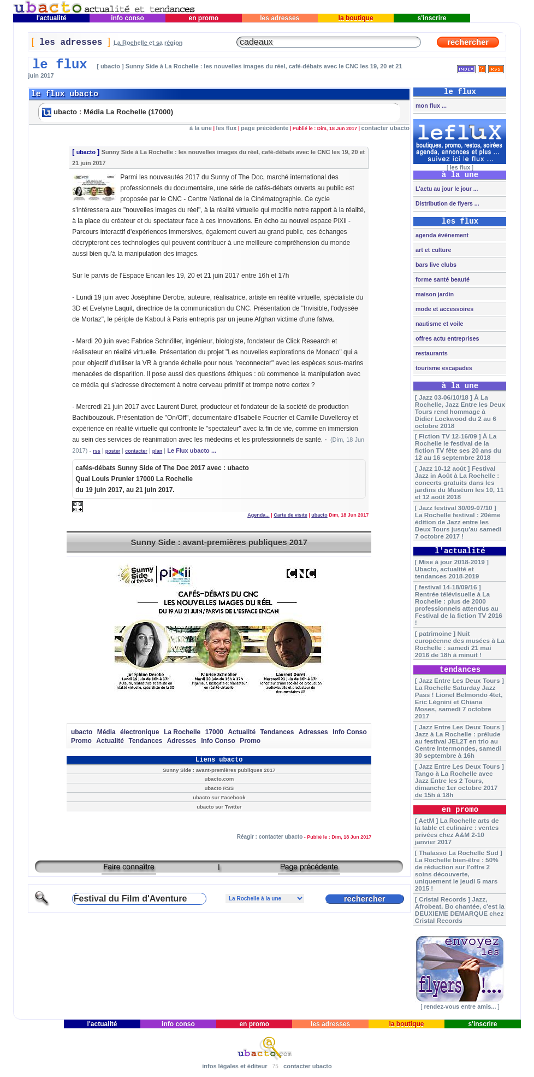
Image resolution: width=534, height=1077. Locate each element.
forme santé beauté (442, 279)
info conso (127, 18)
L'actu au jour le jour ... (446, 188)
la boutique (355, 18)
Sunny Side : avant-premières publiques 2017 (219, 542)
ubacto (86, 152)
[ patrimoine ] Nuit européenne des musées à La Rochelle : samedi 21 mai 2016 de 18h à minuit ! (460, 644)
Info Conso (350, 732)
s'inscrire (432, 18)
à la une (200, 128)
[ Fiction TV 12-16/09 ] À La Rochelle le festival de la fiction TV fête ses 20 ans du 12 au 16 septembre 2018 (458, 446)
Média (106, 732)
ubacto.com (219, 779)
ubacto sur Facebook (219, 797)
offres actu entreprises (446, 338)
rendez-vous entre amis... (459, 1006)
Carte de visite (290, 515)
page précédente (264, 128)
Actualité (242, 732)
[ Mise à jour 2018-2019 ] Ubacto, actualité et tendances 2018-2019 (452, 569)
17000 (214, 732)
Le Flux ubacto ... (191, 450)
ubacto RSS (219, 788)
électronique (139, 732)
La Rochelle (182, 732)
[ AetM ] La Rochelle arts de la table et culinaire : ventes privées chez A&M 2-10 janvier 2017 (457, 831)
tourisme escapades (443, 368)
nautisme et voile (439, 323)
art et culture (432, 250)
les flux (226, 128)
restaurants (431, 353)
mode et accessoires (443, 309)
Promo (81, 741)
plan (157, 451)
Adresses (313, 732)
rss (96, 451)
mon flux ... (430, 105)
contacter (136, 451)
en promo (203, 18)
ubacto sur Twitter (219, 807)
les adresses (279, 18)
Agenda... (258, 515)
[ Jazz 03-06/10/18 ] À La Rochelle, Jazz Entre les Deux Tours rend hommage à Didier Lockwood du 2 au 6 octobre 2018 (460, 411)
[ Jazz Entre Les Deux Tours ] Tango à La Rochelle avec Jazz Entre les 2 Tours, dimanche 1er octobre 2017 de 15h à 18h (459, 780)
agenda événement (441, 235)
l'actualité (51, 18)
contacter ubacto (385, 128)
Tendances (277, 732)
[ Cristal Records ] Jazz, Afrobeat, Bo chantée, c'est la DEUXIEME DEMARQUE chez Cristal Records (460, 909)
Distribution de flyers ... (446, 203)
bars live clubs (435, 264)
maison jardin (434, 294)
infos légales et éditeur (234, 1066)
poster (113, 451)
